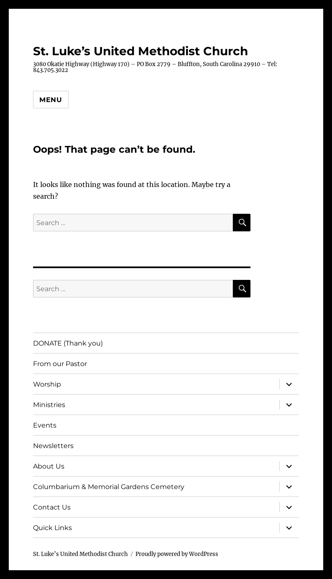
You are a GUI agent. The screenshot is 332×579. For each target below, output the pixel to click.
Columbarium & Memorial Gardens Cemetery (108, 487)
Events (44, 425)
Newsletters (53, 446)
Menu (50, 100)
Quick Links (52, 528)
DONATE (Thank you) (68, 343)
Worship (47, 384)
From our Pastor (60, 364)
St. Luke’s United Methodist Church (140, 51)
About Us (48, 466)
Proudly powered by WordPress (176, 554)
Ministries (49, 405)
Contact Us (52, 507)
